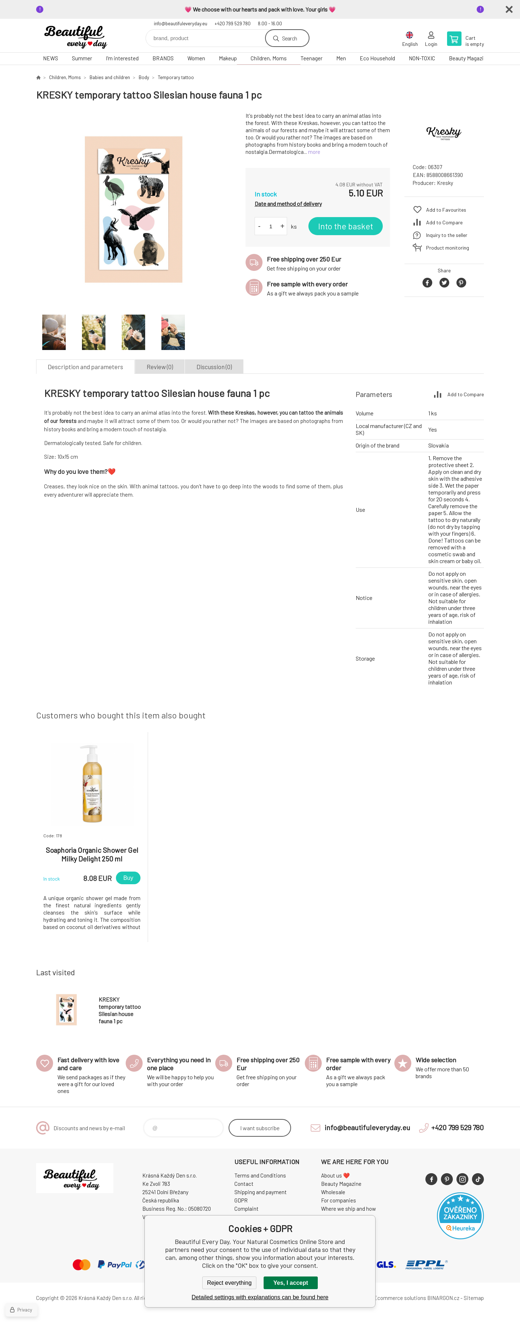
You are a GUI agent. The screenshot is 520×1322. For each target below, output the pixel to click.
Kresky (445, 183)
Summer (82, 58)
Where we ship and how (348, 1208)
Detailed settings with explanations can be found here (260, 1297)
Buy (128, 878)
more (314, 151)
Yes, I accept (290, 1283)
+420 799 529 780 (232, 23)
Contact (244, 1183)
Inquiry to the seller (446, 235)
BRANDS (163, 58)
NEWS (50, 58)
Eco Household (377, 58)
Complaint (246, 1208)
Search (289, 38)
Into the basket (345, 226)
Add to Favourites (446, 210)
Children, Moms (269, 58)
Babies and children (110, 77)
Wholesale (333, 1192)
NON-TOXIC (422, 58)
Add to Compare (444, 222)
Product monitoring (447, 248)
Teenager (311, 58)
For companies (338, 1200)
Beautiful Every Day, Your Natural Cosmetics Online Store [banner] (79, 35)
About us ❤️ (335, 1175)
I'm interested (122, 58)
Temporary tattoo (176, 77)
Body (144, 77)
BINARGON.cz (443, 1298)
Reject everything (229, 1283)
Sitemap (474, 1298)
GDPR (241, 1200)
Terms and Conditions (260, 1175)
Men (341, 58)
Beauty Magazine (469, 58)
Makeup (228, 58)
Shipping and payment (260, 1192)
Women (196, 58)
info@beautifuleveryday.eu (180, 23)
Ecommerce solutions (400, 1298)
